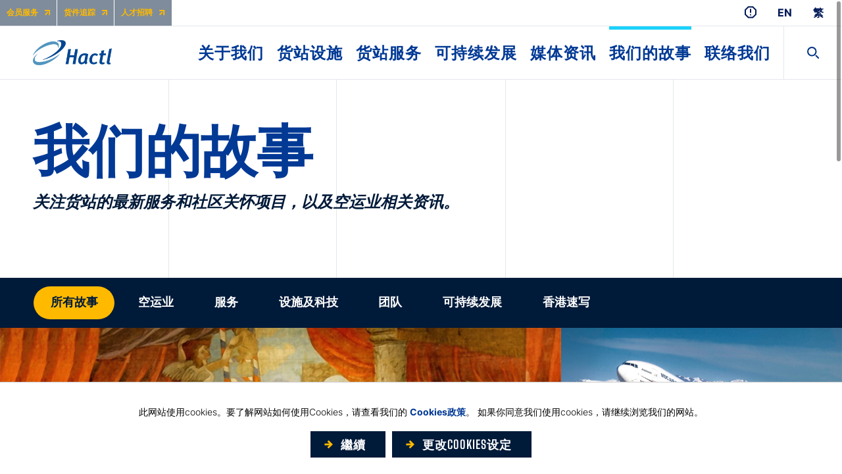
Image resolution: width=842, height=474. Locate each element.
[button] (74, 302)
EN (785, 13)
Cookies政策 (438, 411)
